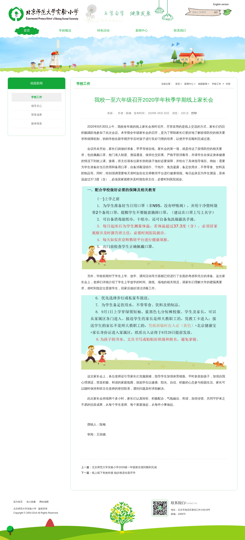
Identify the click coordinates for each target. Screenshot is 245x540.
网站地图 (44, 501)
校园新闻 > (204, 84)
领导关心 (36, 105)
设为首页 (18, 501)
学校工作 (36, 97)
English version (221, 4)
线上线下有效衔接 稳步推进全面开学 (114, 472)
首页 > (179, 84)
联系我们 (180, 30)
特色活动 (103, 30)
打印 (194, 113)
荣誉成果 (36, 114)
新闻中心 (142, 30)
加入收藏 (31, 501)
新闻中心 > (190, 84)
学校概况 (65, 30)
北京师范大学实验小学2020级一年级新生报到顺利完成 (124, 467)
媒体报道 (36, 123)
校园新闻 (36, 83)
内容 (228, 84)
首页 (27, 30)
